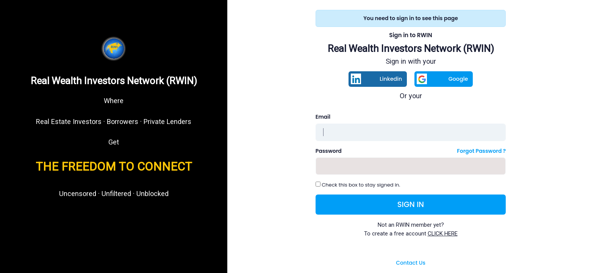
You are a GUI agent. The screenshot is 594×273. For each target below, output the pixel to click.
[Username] (411, 132)
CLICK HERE (443, 233)
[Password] (411, 166)
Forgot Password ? (481, 151)
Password (329, 151)
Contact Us (410, 263)
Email (323, 117)
